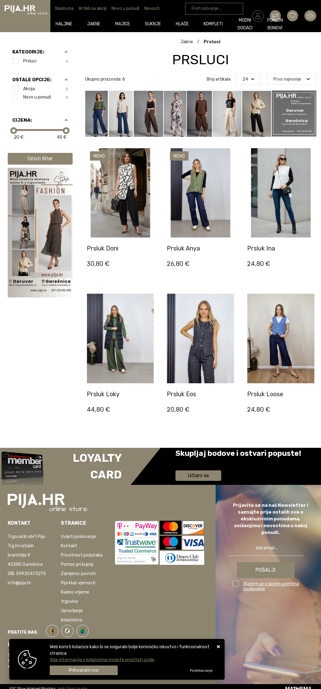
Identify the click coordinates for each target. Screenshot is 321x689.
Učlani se (198, 475)
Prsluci (45, 61)
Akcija (45, 88)
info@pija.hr (19, 583)
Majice (106, 23)
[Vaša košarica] (310, 15)
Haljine (62, 23)
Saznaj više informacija (198, 462)
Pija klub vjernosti (78, 583)
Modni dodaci (201, 24)
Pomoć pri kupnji (77, 564)
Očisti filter (40, 159)
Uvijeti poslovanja (78, 536)
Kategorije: (28, 52)
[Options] (201, 670)
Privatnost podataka (82, 555)
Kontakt (69, 545)
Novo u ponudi (125, 8)
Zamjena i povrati (78, 573)
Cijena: (22, 120)
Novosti (152, 8)
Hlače (151, 23)
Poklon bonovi (229, 24)
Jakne (84, 23)
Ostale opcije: (31, 79)
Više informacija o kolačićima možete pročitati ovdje (102, 659)
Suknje (129, 23)
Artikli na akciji (92, 8)
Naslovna (64, 8)
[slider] (13, 130)
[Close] (84, 670)
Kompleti (174, 23)
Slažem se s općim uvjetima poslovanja (271, 586)
